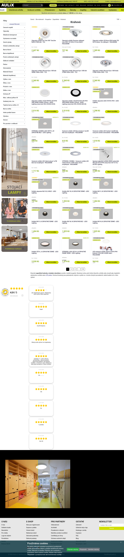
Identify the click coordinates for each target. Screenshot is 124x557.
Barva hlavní (7, 50)
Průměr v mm (7, 86)
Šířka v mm (6, 83)
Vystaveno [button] (113, 10)
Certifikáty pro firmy (57, 535)
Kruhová (63, 19)
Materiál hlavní (8, 72)
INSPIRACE (90, 5)
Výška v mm (7, 79)
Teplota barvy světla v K (11, 105)
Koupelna (48, 19)
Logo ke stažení (6, 535)
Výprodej (6, 31)
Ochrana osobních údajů (58, 538)
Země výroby (7, 42)
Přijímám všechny (73, 549)
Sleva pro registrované (33, 525)
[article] (41, 293)
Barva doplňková (8, 53)
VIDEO (77, 5)
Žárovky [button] (73, 10)
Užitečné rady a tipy (82, 527)
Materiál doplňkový (9, 75)
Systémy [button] (62, 10)
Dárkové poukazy (31, 538)
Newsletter (4, 530)
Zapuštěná (56, 19)
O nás (3, 525)
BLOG (98, 5)
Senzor (5, 120)
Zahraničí (78, 525)
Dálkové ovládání (8, 61)
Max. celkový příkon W (10, 98)
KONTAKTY (104, 5)
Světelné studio (6, 527)
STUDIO (53, 5)
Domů (32, 19)
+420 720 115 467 (93, 1)
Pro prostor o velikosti (10, 123)
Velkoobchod (55, 525)
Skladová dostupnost (10, 35)
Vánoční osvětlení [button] (97, 10)
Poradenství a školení (57, 530)
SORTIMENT (61, 5)
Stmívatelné (7, 68)
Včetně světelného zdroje (11, 46)
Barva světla (7, 109)
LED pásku (49, 275)
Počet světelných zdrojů (11, 57)
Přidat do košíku (51, 51)
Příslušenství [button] (50, 10)
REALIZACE (83, 5)
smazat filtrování (14, 24)
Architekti (54, 527)
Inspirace (78, 533)
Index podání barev (9, 112)
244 (14, 295)
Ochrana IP (6, 94)
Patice (5, 64)
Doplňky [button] (83, 10)
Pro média (4, 533)
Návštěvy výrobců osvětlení (59, 533)
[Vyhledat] (42, 5)
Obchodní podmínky (32, 535)
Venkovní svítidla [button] (33, 10)
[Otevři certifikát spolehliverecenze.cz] (16, 288)
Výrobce (6, 116)
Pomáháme (4, 538)
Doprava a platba (31, 527)
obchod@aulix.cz (115, 1)
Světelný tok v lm (8, 101)
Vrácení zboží (30, 530)
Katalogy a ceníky (81, 530)
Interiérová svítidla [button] (16, 10)
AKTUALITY (71, 5)
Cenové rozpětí (8, 27)
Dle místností (40, 19)
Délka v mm (7, 90)
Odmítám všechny (93, 549)
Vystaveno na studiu (9, 38)
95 (83, 269)
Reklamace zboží (31, 533)
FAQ (95, 5)
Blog (77, 538)
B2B (66, 5)
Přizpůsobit (83, 549)
